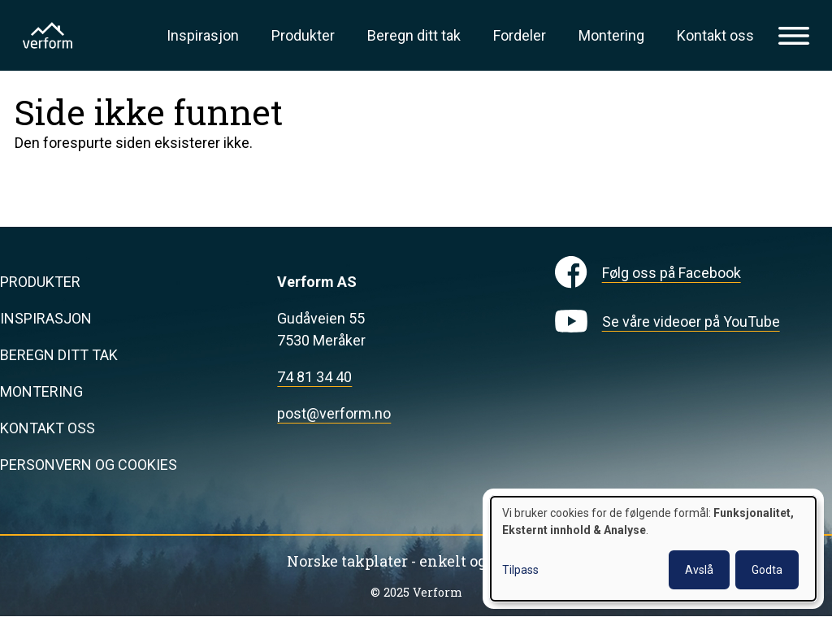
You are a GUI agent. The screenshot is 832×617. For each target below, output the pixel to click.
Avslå (699, 569)
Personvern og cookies (88, 464)
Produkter (303, 35)
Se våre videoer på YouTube (691, 321)
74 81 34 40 (314, 376)
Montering (611, 35)
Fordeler (519, 35)
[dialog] (653, 549)
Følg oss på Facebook (671, 272)
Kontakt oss (715, 35)
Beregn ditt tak (414, 35)
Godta (767, 569)
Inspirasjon (203, 35)
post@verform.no (334, 413)
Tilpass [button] (520, 569)
